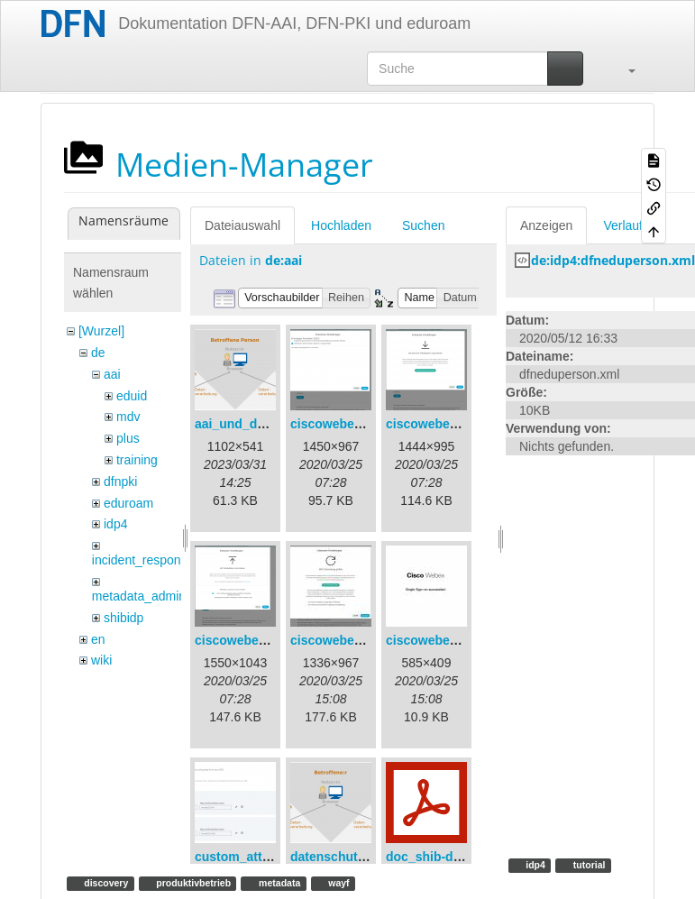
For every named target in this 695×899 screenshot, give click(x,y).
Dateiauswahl (242, 225)
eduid (131, 396)
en (98, 639)
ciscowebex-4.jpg (342, 640)
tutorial (588, 864)
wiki (101, 660)
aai (112, 374)
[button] (623, 68)
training (137, 460)
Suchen (423, 225)
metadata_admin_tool (153, 596)
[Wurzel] (101, 331)
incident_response (143, 560)
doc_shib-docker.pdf (447, 856)
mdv (128, 416)
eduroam (128, 503)
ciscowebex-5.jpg (438, 640)
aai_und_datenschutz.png (272, 424)
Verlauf (623, 225)
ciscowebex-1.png (344, 424)
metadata (278, 882)
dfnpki (120, 481)
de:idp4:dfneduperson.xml (613, 260)
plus (128, 438)
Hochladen (341, 225)
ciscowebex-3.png (249, 640)
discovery (104, 882)
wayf (337, 882)
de (98, 352)
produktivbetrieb (192, 882)
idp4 (115, 524)
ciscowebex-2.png (440, 424)
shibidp (123, 617)
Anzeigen (546, 225)
